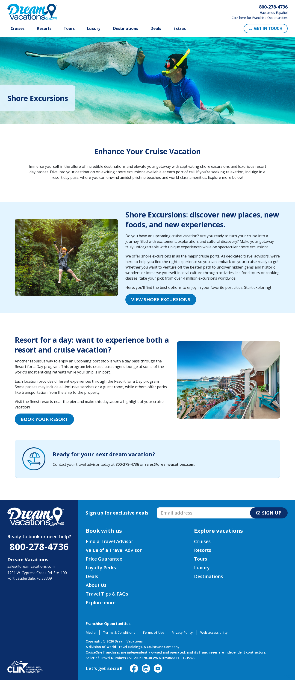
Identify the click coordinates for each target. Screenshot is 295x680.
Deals (155, 28)
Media (91, 632)
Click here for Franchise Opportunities (260, 17)
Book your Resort (44, 419)
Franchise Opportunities (108, 623)
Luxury (93, 28)
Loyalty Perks (101, 567)
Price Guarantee (104, 559)
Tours (69, 28)
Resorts (44, 28)
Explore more (100, 602)
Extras (179, 28)
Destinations (125, 28)
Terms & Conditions (119, 632)
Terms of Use (153, 632)
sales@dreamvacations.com (169, 464)
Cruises (17, 28)
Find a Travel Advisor (109, 541)
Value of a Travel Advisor (114, 550)
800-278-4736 (127, 464)
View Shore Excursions (160, 299)
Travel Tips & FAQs (107, 594)
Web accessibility (214, 632)
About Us (96, 585)
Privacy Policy (182, 632)
